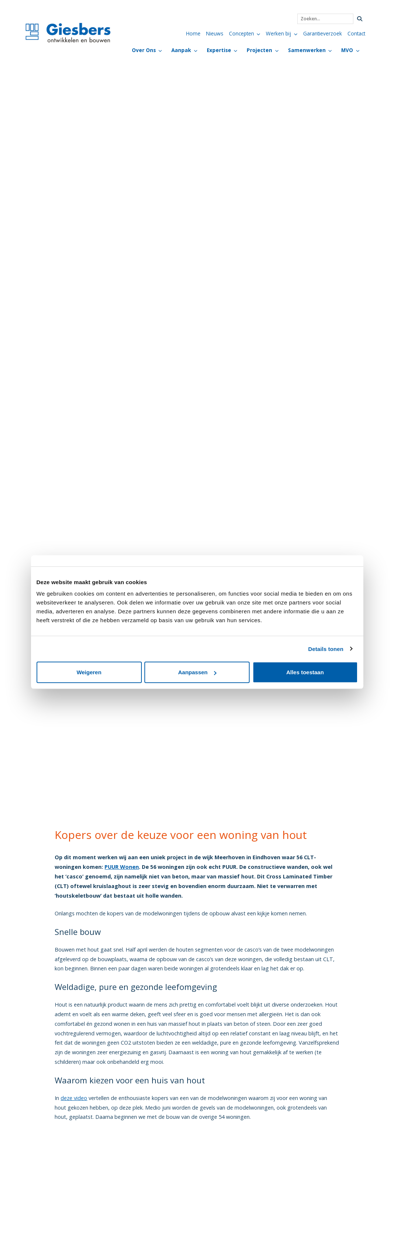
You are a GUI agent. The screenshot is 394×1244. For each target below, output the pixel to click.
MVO (347, 50)
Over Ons (144, 50)
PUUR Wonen (122, 866)
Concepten (241, 33)
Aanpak (181, 50)
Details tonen (325, 648)
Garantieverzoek (322, 33)
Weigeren (88, 672)
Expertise (219, 50)
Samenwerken (307, 50)
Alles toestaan (305, 672)
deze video (74, 1097)
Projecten (259, 50)
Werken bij (278, 33)
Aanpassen (197, 672)
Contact (356, 33)
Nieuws (214, 33)
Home (193, 33)
